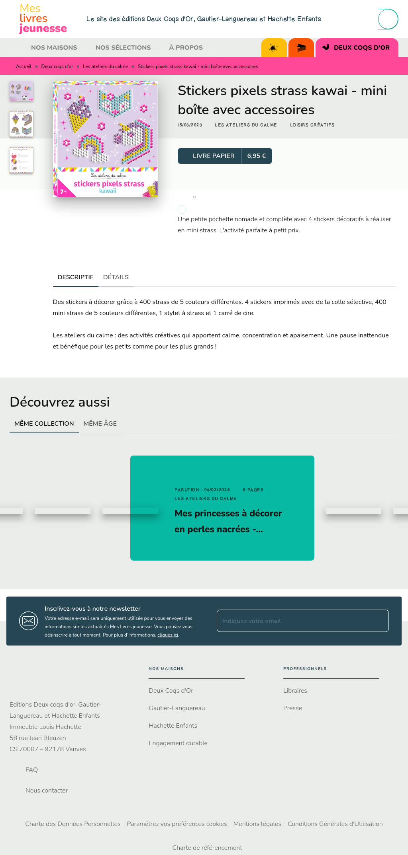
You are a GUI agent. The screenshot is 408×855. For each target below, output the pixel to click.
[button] (246, 125)
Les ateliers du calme (105, 66)
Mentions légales (257, 824)
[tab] (18, 47)
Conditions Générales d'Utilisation (335, 824)
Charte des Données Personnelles (72, 824)
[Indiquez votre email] (293, 621)
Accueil (23, 66)
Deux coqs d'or (57, 66)
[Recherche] (388, 19)
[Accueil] (43, 19)
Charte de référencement (207, 847)
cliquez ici (167, 634)
